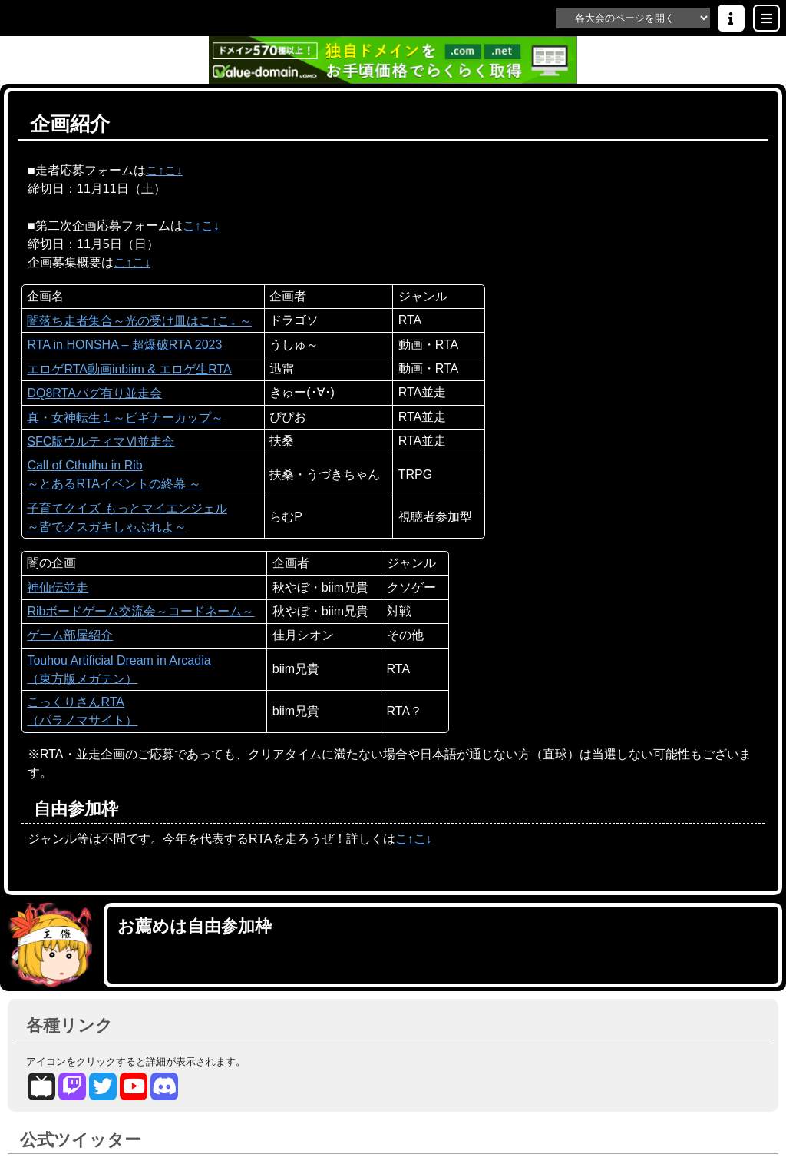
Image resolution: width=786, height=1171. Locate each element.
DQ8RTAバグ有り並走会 (94, 393)
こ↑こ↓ (164, 170)
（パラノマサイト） (82, 721)
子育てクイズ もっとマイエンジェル (126, 509)
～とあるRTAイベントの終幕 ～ (114, 484)
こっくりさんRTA (75, 702)
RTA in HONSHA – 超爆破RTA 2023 (124, 345)
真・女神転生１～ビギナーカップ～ (125, 418)
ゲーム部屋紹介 (70, 635)
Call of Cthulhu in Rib (84, 465)
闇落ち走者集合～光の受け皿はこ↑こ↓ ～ (139, 321)
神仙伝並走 (57, 588)
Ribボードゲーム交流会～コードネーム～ (140, 611)
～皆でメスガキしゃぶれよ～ (107, 527)
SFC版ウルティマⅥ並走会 (100, 442)
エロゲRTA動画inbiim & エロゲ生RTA (129, 369)
